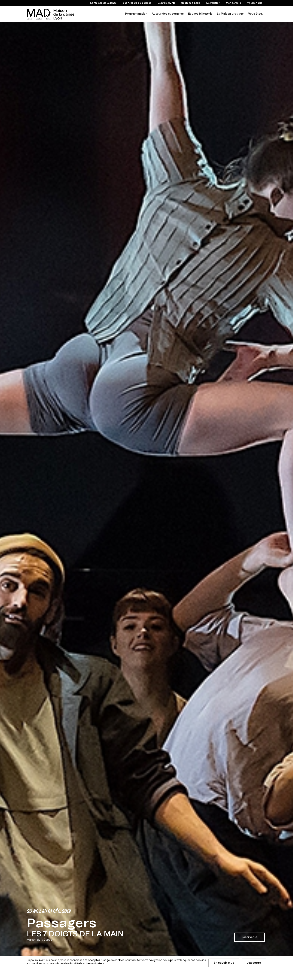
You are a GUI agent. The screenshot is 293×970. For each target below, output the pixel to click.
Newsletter (213, 3)
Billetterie (256, 3)
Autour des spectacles (168, 14)
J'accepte (254, 962)
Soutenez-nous (190, 3)
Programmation (136, 14)
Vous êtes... (256, 14)
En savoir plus (224, 962)
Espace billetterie (200, 14)
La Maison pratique (230, 14)
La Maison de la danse (103, 3)
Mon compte (233, 3)
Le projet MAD (166, 3)
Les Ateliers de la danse (137, 3)
